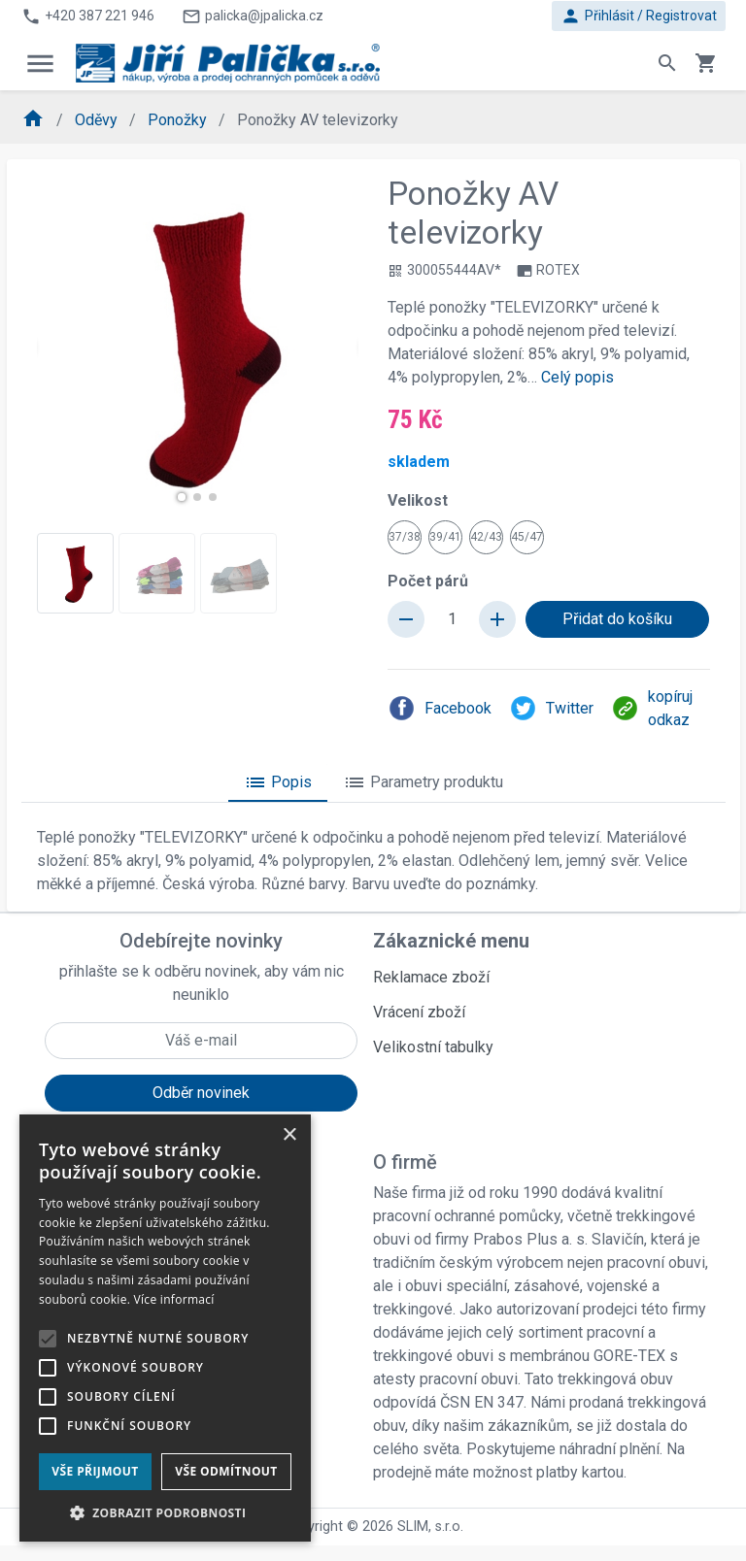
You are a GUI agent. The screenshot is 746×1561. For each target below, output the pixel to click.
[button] (182, 497)
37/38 (405, 537)
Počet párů (428, 581)
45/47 (527, 537)
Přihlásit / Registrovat (638, 16)
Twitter (551, 708)
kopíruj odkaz (652, 708)
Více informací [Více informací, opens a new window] (174, 1299)
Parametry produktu (423, 782)
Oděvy (98, 120)
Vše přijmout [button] (94, 1471)
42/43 (486, 537)
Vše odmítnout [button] (226, 1471)
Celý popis (577, 377)
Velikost (418, 500)
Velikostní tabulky (433, 1047)
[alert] (165, 1328)
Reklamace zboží (431, 977)
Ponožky (179, 120)
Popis (278, 782)
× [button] (289, 1135)
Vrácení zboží (419, 1012)
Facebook (440, 708)
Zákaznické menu (451, 940)
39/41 (445, 537)
